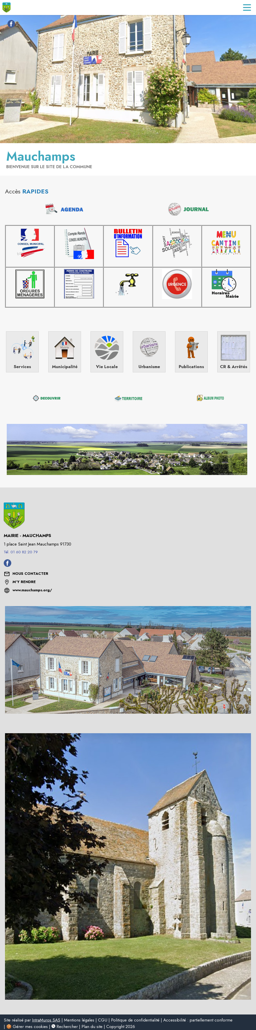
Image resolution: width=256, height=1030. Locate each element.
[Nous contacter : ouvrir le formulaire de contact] (30, 574)
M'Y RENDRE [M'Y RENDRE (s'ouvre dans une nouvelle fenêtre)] (24, 582)
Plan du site (92, 1026)
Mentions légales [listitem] (79, 1020)
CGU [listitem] (102, 1020)
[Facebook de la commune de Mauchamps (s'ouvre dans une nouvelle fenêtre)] (10, 25)
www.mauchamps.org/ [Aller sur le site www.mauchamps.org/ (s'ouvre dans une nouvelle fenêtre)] (32, 590)
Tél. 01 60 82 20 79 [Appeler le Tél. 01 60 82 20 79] (21, 552)
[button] (127, 449)
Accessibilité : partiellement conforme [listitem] (197, 1020)
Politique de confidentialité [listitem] (135, 1020)
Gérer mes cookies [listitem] (30, 1026)
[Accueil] (6, 8)
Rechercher (65, 1026)
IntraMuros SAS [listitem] (46, 1020)
